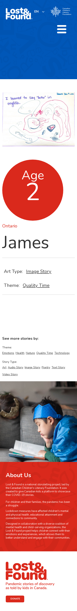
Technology (62, 353)
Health (20, 353)
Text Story (58, 367)
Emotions (8, 353)
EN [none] (36, 11)
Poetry (46, 367)
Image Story (38, 271)
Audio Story (15, 367)
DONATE (15, 598)
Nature (30, 353)
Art (4, 367)
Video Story (10, 374)
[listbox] (39, 11)
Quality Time (36, 285)
